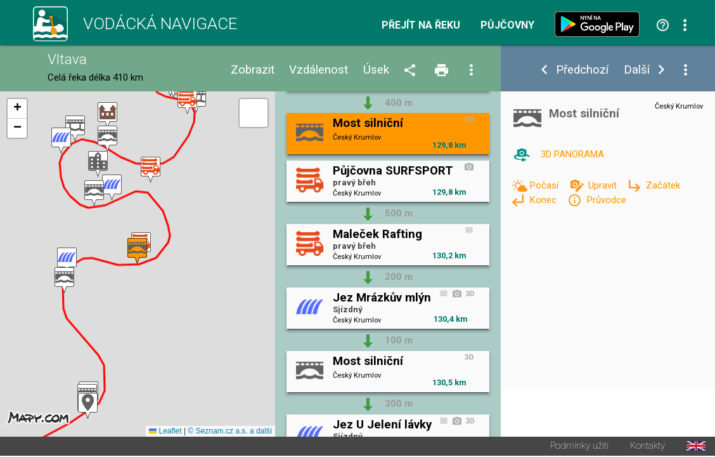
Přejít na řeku (421, 25)
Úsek (376, 70)
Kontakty (647, 447)
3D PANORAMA (572, 154)
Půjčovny (507, 25)
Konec (544, 200)
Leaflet (165, 432)
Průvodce (606, 200)
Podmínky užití (579, 447)
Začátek (663, 185)
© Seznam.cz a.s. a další (230, 432)
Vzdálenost (318, 70)
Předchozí (582, 70)
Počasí (545, 185)
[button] (88, 407)
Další (637, 70)
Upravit (603, 185)
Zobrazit (252, 70)
